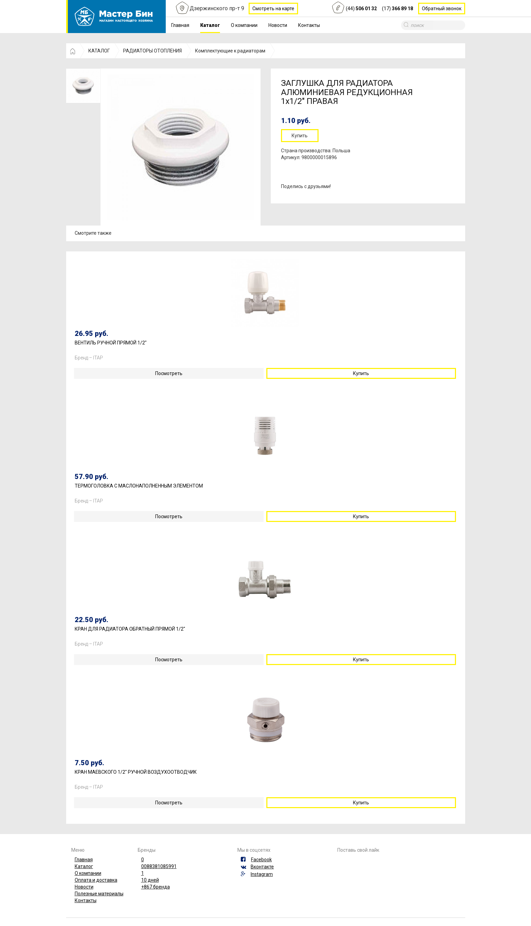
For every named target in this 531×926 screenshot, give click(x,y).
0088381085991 (159, 866)
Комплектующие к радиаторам (230, 50)
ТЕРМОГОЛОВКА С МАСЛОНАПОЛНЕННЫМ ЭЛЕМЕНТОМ (139, 486)
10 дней (150, 880)
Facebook (261, 859)
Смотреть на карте (273, 8)
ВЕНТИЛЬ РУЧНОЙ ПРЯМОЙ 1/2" (111, 342)
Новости (277, 25)
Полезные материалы (99, 893)
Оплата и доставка (96, 880)
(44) (361, 8)
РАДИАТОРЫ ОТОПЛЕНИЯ (152, 50)
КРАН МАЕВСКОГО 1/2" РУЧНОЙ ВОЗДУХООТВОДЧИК (136, 772)
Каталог (210, 25)
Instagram (262, 874)
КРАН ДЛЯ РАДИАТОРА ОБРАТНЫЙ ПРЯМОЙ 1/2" (130, 629)
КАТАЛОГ (99, 50)
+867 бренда (155, 887)
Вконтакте (262, 866)
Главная (180, 25)
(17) (397, 8)
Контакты (309, 25)
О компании (244, 25)
